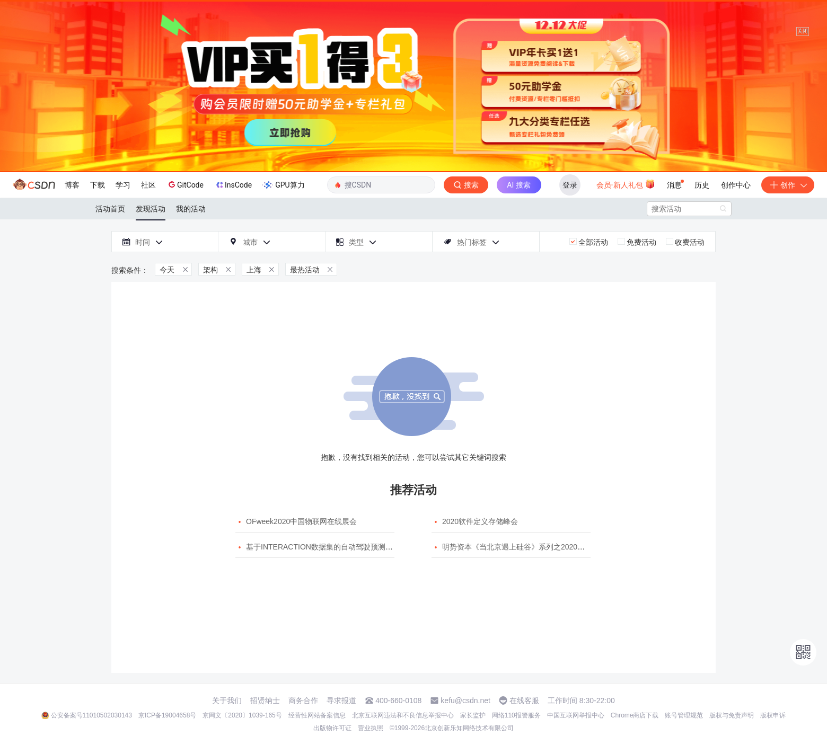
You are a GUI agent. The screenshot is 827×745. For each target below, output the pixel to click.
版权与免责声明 (731, 715)
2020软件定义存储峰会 (480, 521)
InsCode (233, 185)
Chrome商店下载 (635, 715)
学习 (123, 185)
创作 (787, 185)
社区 (148, 185)
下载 (97, 185)
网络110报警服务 (516, 715)
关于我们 (227, 700)
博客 (72, 185)
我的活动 (191, 209)
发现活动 (150, 209)
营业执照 (370, 728)
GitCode (185, 184)
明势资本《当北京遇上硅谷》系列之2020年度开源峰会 (532, 547)
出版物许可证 (332, 728)
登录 (569, 185)
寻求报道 (341, 700)
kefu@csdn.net (465, 700)
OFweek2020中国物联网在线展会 (301, 521)
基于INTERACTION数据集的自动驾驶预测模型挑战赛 (334, 547)
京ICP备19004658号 (167, 715)
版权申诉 (773, 715)
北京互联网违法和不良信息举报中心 (403, 715)
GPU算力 (283, 185)
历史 (701, 185)
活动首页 (110, 209)
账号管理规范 (684, 715)
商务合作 (303, 700)
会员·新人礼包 (625, 184)
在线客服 (524, 700)
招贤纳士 (265, 700)
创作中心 (736, 185)
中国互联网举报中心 (575, 715)
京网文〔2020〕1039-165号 (242, 715)
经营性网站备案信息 (317, 715)
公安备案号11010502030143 (91, 715)
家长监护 (473, 715)
